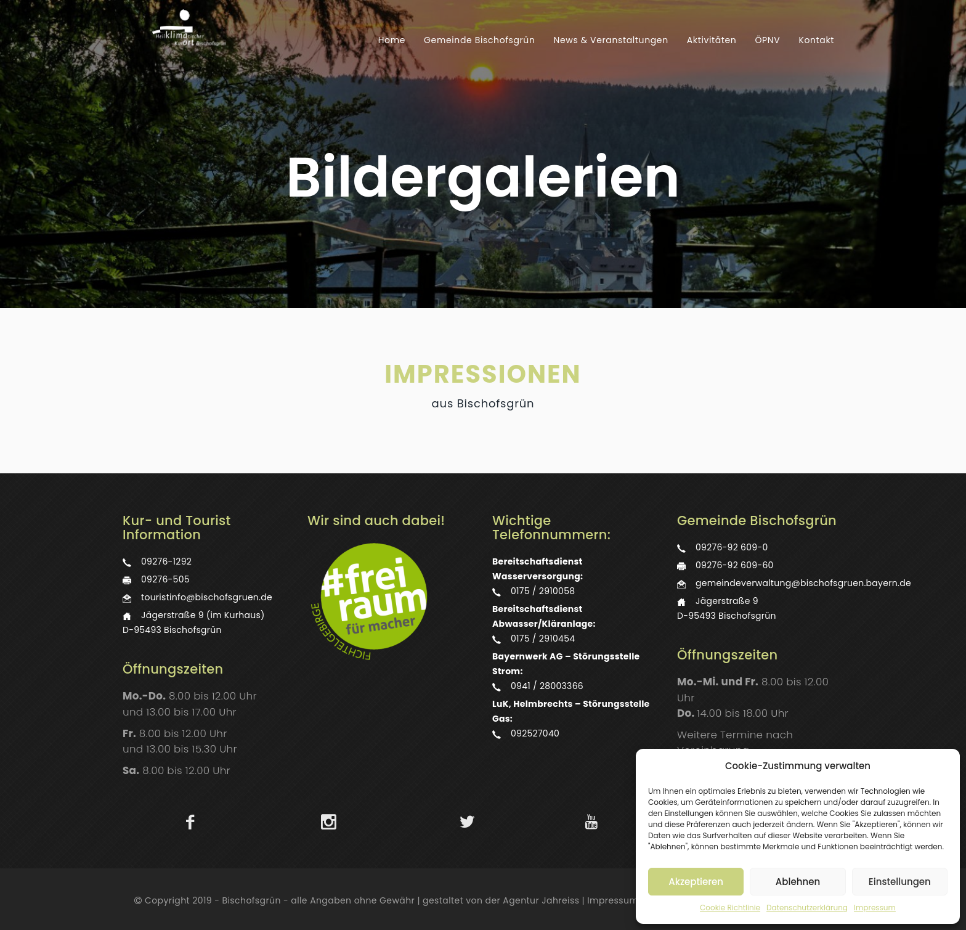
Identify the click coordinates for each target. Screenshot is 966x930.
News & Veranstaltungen (611, 40)
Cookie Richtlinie (730, 907)
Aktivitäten (712, 40)
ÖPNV (767, 40)
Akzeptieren (695, 881)
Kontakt (816, 40)
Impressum (875, 907)
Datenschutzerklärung (807, 907)
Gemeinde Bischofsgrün (479, 40)
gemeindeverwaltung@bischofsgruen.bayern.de (803, 583)
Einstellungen (900, 881)
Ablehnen (798, 881)
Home (391, 40)
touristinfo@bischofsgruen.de (206, 597)
